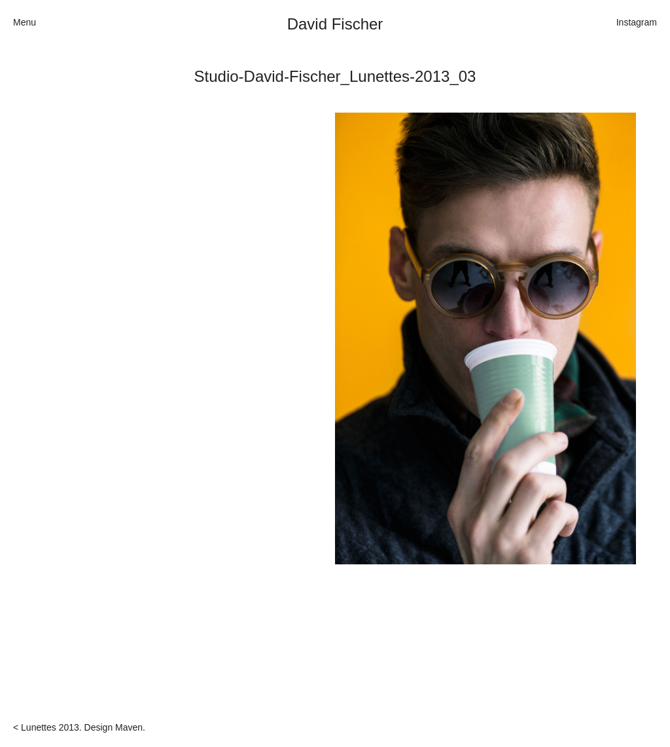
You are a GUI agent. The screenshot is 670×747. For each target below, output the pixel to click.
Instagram (636, 22)
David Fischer (335, 24)
